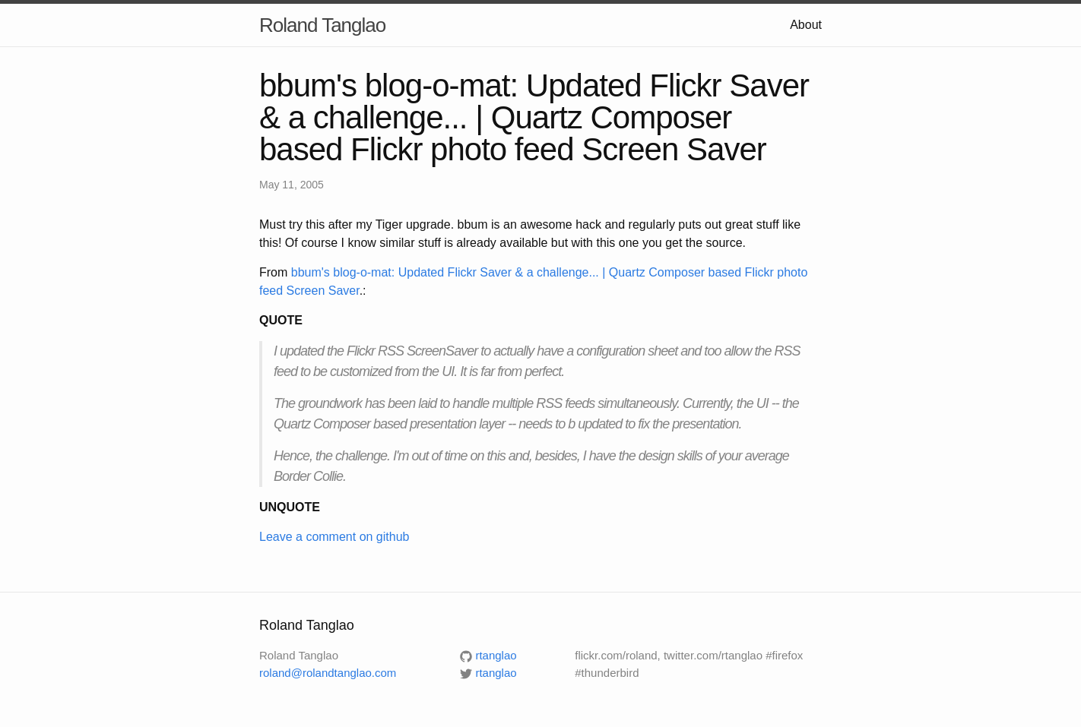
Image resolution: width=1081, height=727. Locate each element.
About (806, 24)
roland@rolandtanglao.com (327, 672)
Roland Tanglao (322, 25)
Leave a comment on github (334, 536)
